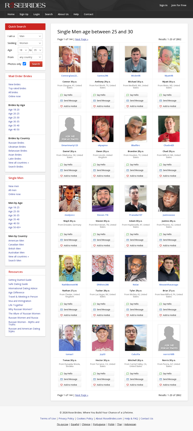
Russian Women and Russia (23, 317)
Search (49, 14)
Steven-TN (102, 214)
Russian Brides (16, 142)
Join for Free (178, 5)
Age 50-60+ (14, 227)
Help (76, 14)
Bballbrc (135, 145)
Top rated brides (17, 88)
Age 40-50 (13, 129)
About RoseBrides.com (109, 418)
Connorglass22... (69, 75)
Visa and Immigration (19, 300)
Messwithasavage (168, 284)
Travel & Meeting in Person (23, 296)
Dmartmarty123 (70, 145)
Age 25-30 (13, 117)
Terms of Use (48, 418)
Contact (88, 14)
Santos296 (102, 75)
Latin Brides (14, 158)
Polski (111, 424)
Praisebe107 (135, 214)
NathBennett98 (70, 284)
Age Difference (16, 292)
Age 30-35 (13, 121)
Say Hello (66, 95)
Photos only (17, 64)
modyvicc (70, 214)
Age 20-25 (13, 113)
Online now (14, 96)
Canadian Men (16, 244)
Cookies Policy (85, 418)
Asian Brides (15, 154)
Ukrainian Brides (17, 146)
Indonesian (130, 424)
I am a (11, 36)
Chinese (86, 424)
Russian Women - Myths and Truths (23, 323)
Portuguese (99, 424)
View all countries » (18, 162)
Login (36, 14)
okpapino (103, 145)
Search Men (14, 260)
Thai (119, 424)
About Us (63, 14)
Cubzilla (135, 354)
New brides (14, 84)
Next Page (81, 39)
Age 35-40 (13, 125)
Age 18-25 (13, 207)
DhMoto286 (103, 284)
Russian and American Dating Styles (24, 330)
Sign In (163, 5)
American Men (16, 240)
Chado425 (169, 145)
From (11, 57)
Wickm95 (135, 75)
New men (13, 186)
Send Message (68, 100)
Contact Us (147, 418)
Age (10, 50)
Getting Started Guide (20, 279)
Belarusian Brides (17, 150)
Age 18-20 (13, 109)
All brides (13, 92)
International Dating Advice (22, 288)
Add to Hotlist (68, 106)
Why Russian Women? (20, 309)
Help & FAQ (131, 418)
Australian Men (16, 252)
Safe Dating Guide (18, 284)
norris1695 (168, 354)
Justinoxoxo (169, 214)
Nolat (136, 284)
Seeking (12, 43)
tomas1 (69, 354)
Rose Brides (25, 5)
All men (12, 190)
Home (11, 14)
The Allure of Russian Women (24, 313)
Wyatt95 (169, 75)
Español (75, 424)
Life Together (15, 305)
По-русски (62, 424)
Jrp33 (102, 354)
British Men (14, 248)
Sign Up (24, 14)
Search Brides (15, 166)
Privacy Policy (66, 418)
